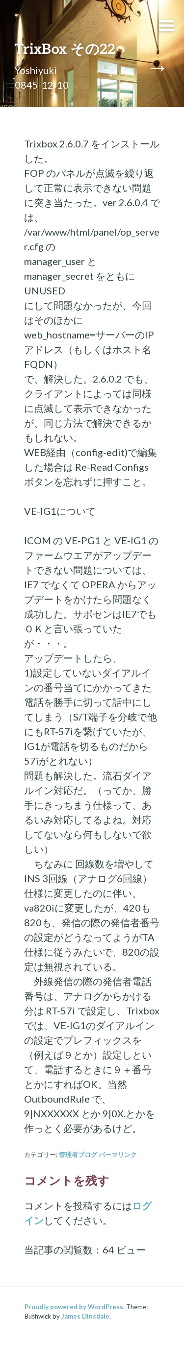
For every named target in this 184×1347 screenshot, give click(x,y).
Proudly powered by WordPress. (75, 1307)
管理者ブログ (78, 1154)
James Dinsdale (85, 1316)
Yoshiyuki (36, 70)
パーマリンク (118, 1154)
